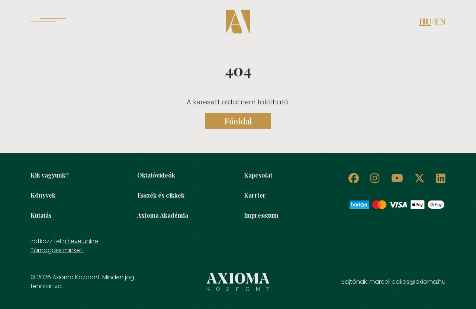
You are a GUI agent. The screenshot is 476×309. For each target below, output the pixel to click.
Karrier (255, 195)
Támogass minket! (57, 250)
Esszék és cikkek (160, 195)
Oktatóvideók (156, 175)
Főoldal (238, 121)
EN (440, 21)
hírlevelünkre (80, 241)
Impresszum (261, 215)
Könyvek (42, 195)
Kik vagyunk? (49, 175)
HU (425, 21)
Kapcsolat (258, 175)
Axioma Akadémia (162, 215)
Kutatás (41, 215)
